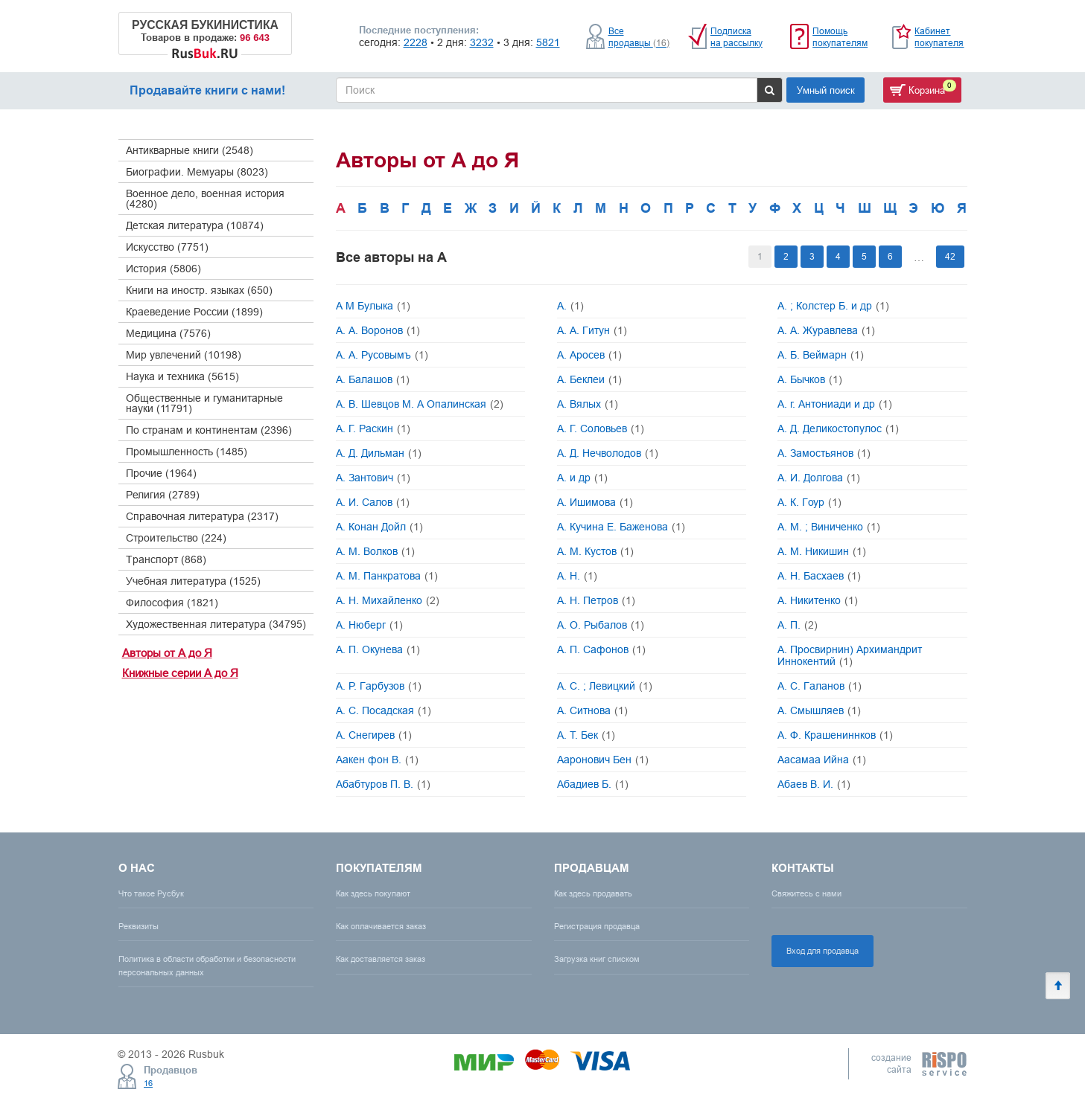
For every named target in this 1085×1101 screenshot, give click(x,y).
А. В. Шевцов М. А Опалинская (419, 404)
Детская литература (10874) (195, 225)
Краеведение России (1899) (194, 312)
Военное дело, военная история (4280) (205, 198)
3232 (482, 42)
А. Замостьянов (824, 453)
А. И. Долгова (818, 478)
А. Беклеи (589, 379)
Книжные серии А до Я (180, 673)
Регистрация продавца (597, 926)
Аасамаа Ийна (821, 759)
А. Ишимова (595, 502)
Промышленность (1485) (186, 452)
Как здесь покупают (373, 893)
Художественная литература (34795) (216, 624)
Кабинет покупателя (939, 36)
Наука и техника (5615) (182, 376)
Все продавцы (638, 36)
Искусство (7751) (167, 247)
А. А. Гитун (592, 330)
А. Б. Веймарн (820, 355)
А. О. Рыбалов (600, 625)
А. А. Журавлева (826, 330)
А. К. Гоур (809, 502)
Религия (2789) (163, 495)
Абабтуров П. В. (383, 784)
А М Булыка (373, 306)
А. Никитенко (817, 600)
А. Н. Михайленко (387, 600)
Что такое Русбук (151, 893)
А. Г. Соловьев (600, 428)
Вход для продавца (822, 951)
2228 (415, 42)
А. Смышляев (819, 710)
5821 (548, 42)
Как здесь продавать (593, 893)
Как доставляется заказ (380, 959)
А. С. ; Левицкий (604, 686)
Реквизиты (138, 926)
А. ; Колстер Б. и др (833, 306)
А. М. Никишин (821, 551)
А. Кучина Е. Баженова (621, 527)
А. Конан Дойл (379, 527)
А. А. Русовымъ (382, 355)
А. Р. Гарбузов (378, 686)
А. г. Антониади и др (834, 404)
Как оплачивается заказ (381, 926)
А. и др (582, 478)
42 (950, 256)
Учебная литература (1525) (193, 581)
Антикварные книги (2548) (189, 150)
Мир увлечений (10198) (183, 355)
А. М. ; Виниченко (828, 527)
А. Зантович (373, 478)
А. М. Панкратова (387, 576)
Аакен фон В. (377, 759)
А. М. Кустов (595, 551)
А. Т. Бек (586, 735)
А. (570, 306)
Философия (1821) (172, 603)
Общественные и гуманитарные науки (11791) (204, 403)
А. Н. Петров (596, 600)
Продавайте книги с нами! (207, 90)
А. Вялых (587, 404)
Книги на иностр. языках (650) (199, 290)
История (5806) (163, 269)
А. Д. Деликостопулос (838, 428)
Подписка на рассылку (736, 36)
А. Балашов (373, 379)
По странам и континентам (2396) (209, 430)
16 (148, 1083)
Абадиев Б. (593, 784)
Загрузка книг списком (597, 959)
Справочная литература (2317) (202, 516)
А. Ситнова (592, 710)
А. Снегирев (374, 735)
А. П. (797, 625)
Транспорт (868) (166, 559)
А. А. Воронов (378, 330)
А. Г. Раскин (373, 428)
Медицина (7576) (168, 333)
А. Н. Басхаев (819, 576)
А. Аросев (589, 355)
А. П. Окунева (378, 649)
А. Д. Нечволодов (607, 453)
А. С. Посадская (383, 710)
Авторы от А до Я (167, 652)
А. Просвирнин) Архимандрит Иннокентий (849, 655)
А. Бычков (809, 379)
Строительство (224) (176, 538)
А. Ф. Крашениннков (835, 735)
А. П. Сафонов (601, 649)
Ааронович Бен (603, 759)
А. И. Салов (373, 502)
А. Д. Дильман (378, 453)
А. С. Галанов (819, 686)
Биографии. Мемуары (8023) (197, 172)
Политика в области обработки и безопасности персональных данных (207, 965)
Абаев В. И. (813, 784)
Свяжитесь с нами (806, 893)
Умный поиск (826, 90)
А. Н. (577, 576)
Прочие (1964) (161, 473)
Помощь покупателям (840, 36)
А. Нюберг (369, 625)
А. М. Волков (375, 551)
